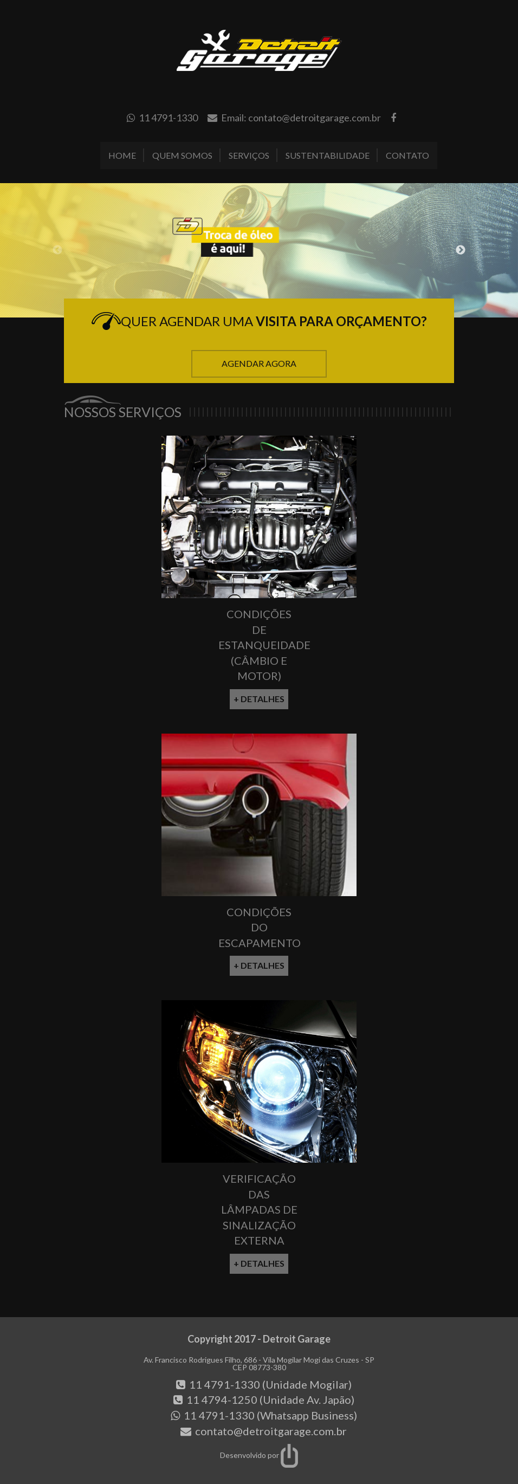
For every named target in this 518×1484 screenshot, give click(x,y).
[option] (259, 250)
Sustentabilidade (328, 155)
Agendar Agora (259, 363)
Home (122, 155)
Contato (407, 155)
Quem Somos (182, 155)
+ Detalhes (259, 699)
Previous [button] (57, 250)
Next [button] (460, 250)
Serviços (249, 155)
